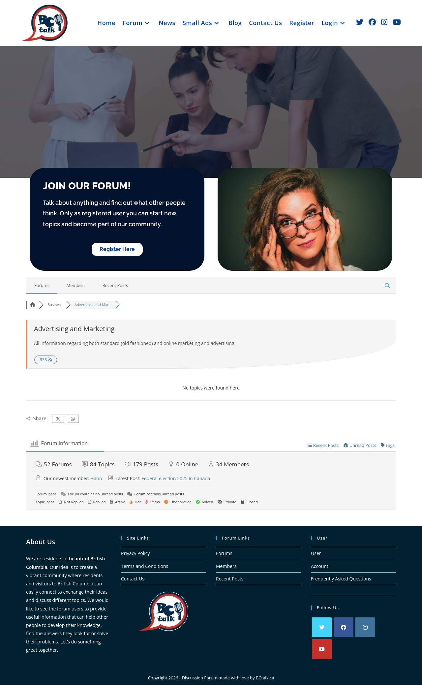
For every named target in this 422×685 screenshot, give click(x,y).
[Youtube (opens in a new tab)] (397, 22)
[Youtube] (322, 649)
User (316, 553)
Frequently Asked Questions (341, 579)
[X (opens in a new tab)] (359, 22)
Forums (41, 285)
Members (75, 285)
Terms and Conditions (144, 566)
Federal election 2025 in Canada (176, 478)
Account (319, 566)
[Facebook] (343, 627)
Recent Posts (115, 285)
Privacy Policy (135, 553)
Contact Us (132, 579)
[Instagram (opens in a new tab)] (384, 22)
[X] (322, 627)
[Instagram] (365, 627)
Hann (96, 478)
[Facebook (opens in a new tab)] (372, 22)
